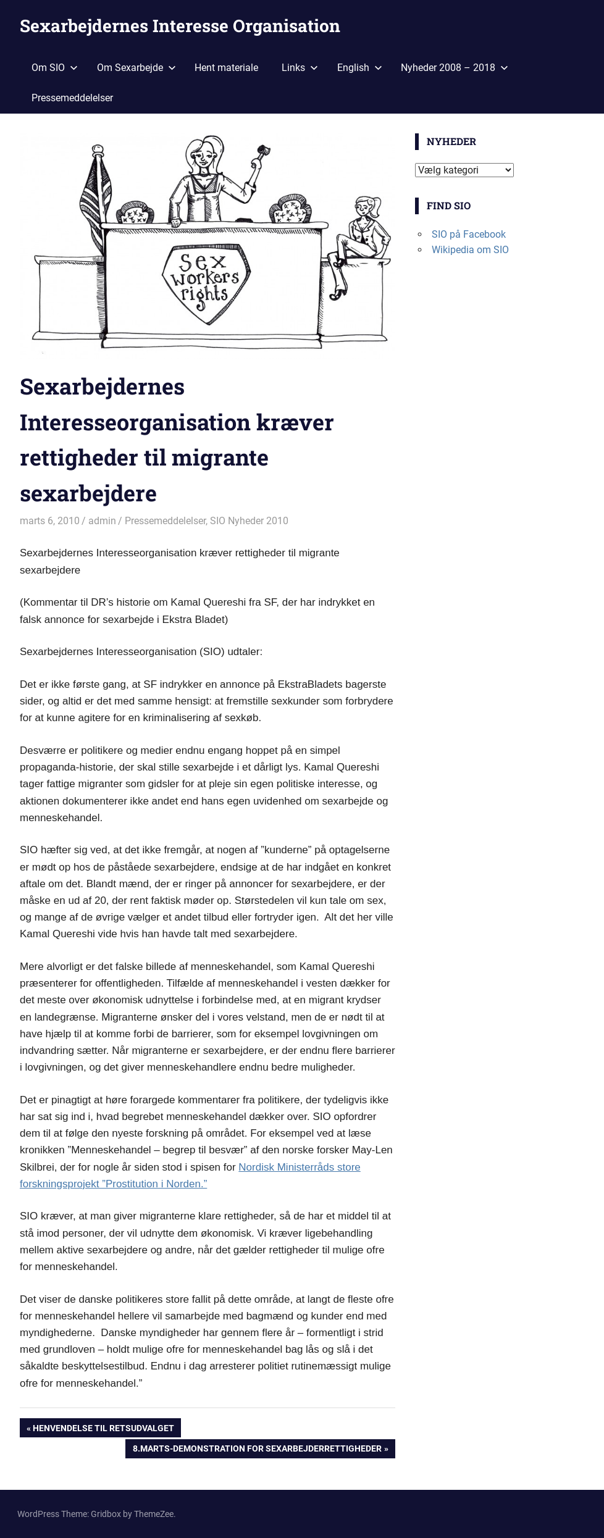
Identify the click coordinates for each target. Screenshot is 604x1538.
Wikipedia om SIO (470, 250)
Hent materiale (226, 67)
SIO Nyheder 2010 (249, 521)
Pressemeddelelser (72, 98)
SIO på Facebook (469, 234)
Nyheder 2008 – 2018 (454, 67)
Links (300, 67)
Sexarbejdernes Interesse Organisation (180, 25)
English (359, 67)
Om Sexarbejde (136, 67)
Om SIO (54, 67)
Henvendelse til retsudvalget (103, 1429)
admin (102, 521)
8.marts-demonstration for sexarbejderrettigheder (257, 1449)
